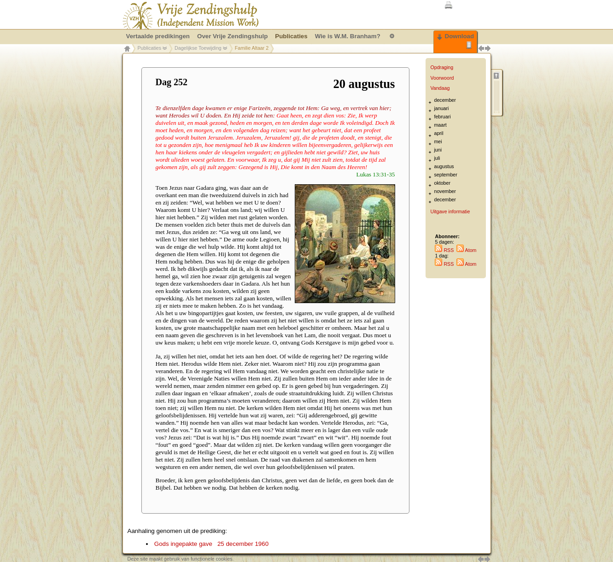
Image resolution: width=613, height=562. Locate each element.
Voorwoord (442, 78)
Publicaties (150, 48)
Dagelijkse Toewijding (198, 48)
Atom (466, 250)
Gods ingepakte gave (211, 543)
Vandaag (440, 88)
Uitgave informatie (450, 211)
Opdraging (441, 67)
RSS (444, 250)
